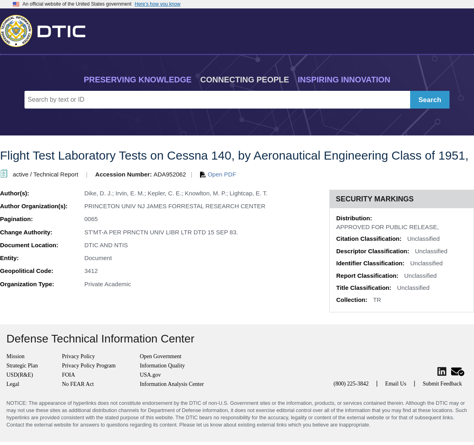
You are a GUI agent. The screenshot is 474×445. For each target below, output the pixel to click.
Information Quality (162, 366)
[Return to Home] (46, 29)
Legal (12, 384)
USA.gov (150, 375)
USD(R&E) (19, 375)
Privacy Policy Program (89, 366)
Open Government (161, 356)
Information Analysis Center (172, 384)
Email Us (396, 384)
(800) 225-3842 (351, 384)
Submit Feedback (442, 384)
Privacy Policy (78, 356)
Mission (15, 356)
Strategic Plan (22, 366)
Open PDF (218, 174)
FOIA (68, 375)
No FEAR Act (78, 384)
